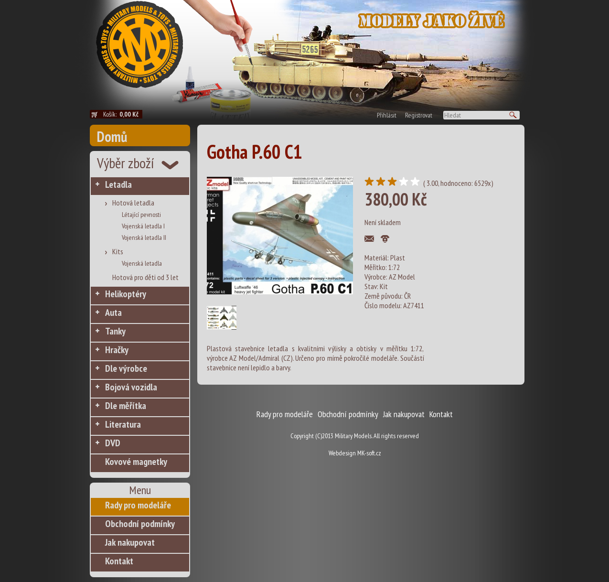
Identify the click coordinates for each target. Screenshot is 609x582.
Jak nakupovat (130, 542)
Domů (112, 136)
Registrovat (418, 115)
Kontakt (119, 561)
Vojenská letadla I (143, 226)
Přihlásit (386, 115)
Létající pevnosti (141, 214)
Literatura (123, 424)
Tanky (115, 331)
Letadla (118, 184)
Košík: (122, 114)
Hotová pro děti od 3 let (145, 277)
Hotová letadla (133, 202)
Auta (113, 312)
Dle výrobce (126, 368)
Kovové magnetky (136, 461)
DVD (112, 443)
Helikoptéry (125, 294)
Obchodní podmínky (140, 523)
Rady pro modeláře (138, 505)
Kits (117, 251)
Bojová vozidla (131, 387)
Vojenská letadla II (144, 237)
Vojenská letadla (142, 263)
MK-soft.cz (369, 453)
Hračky (116, 350)
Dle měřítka (125, 405)
